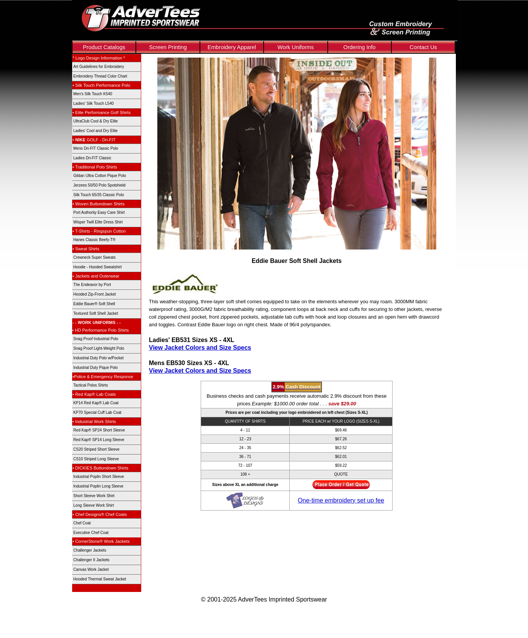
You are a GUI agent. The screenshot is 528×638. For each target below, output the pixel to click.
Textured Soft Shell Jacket (95, 313)
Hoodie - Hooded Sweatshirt (97, 267)
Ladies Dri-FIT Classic (92, 158)
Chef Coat (82, 523)
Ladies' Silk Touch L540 (93, 103)
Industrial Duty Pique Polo (95, 367)
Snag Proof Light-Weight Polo (98, 348)
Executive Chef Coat (91, 533)
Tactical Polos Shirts (90, 385)
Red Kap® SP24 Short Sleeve (99, 430)
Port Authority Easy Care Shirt (99, 212)
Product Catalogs (104, 47)
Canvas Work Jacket (91, 569)
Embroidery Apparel (232, 47)
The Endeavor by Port (92, 285)
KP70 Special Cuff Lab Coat (97, 412)
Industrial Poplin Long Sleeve (98, 486)
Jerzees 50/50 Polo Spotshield (99, 185)
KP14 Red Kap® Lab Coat (96, 403)
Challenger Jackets (89, 550)
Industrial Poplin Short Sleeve (98, 476)
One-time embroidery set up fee (341, 500)
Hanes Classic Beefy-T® (94, 240)
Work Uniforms (295, 47)
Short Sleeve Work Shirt (93, 496)
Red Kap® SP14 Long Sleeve (98, 440)
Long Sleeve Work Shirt (93, 505)
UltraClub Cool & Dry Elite (95, 121)
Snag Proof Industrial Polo (95, 339)
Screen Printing (167, 47)
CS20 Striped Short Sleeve (96, 449)
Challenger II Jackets (91, 560)
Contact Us (423, 47)
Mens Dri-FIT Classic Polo (95, 148)
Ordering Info (359, 47)
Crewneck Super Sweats (94, 257)
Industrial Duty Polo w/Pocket (98, 358)
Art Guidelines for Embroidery (98, 66)
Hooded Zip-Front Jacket (94, 294)
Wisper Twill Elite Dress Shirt (98, 222)
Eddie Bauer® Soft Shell (94, 304)
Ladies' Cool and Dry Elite (95, 131)
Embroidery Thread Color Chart (100, 76)
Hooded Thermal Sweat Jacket (99, 579)
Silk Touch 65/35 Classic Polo (98, 195)
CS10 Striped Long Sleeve (96, 459)
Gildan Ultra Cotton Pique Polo (99, 176)
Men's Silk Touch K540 (92, 94)
